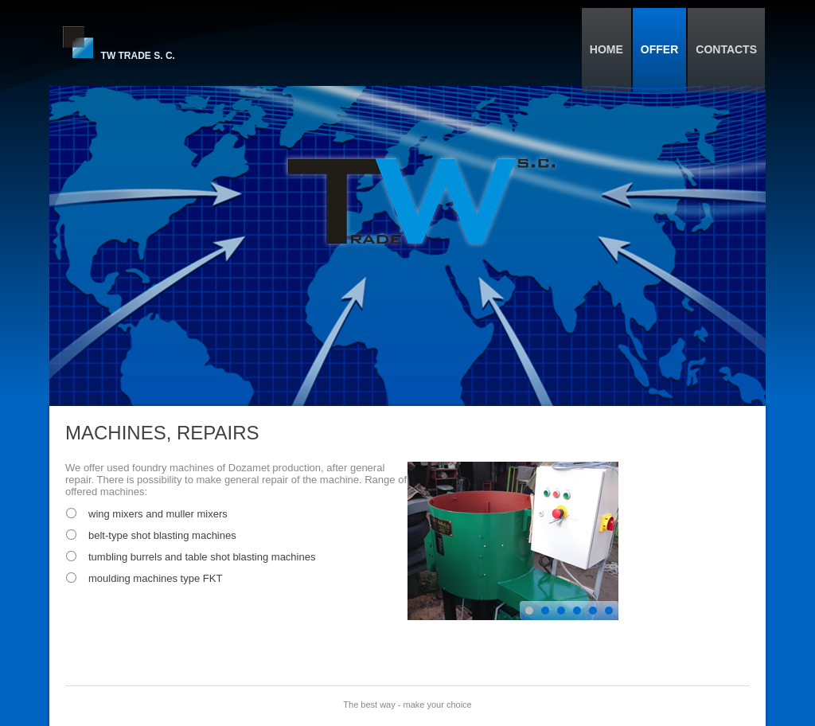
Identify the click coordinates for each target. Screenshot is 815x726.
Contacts (726, 49)
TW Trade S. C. (138, 55)
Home (606, 49)
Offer (659, 49)
